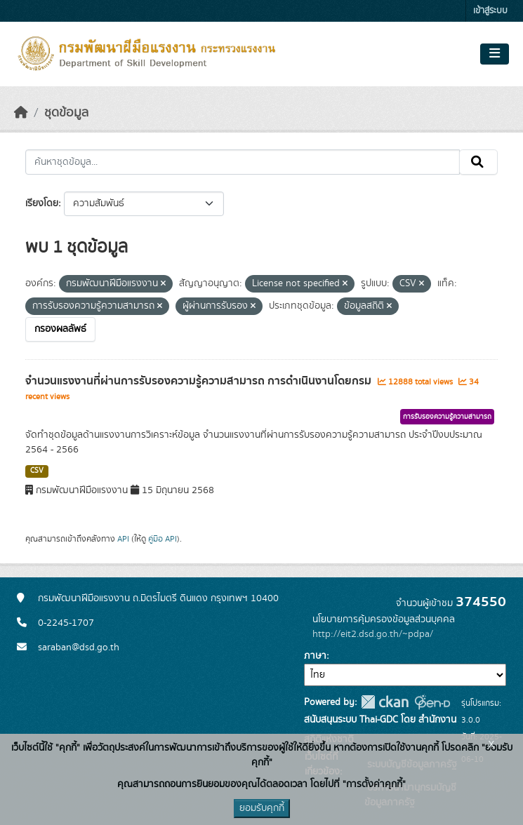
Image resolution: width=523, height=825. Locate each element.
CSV (37, 470)
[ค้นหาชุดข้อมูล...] (242, 162)
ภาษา (315, 656)
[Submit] (478, 162)
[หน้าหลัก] (21, 113)
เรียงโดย (41, 203)
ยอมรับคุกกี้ (261, 808)
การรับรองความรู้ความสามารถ (447, 417)
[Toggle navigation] (494, 54)
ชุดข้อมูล (66, 113)
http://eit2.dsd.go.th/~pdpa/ (372, 634)
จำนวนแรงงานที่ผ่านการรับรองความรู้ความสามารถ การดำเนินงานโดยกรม (199, 381)
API (123, 538)
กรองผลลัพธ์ (60, 329)
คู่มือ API (162, 538)
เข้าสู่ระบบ (490, 11)
